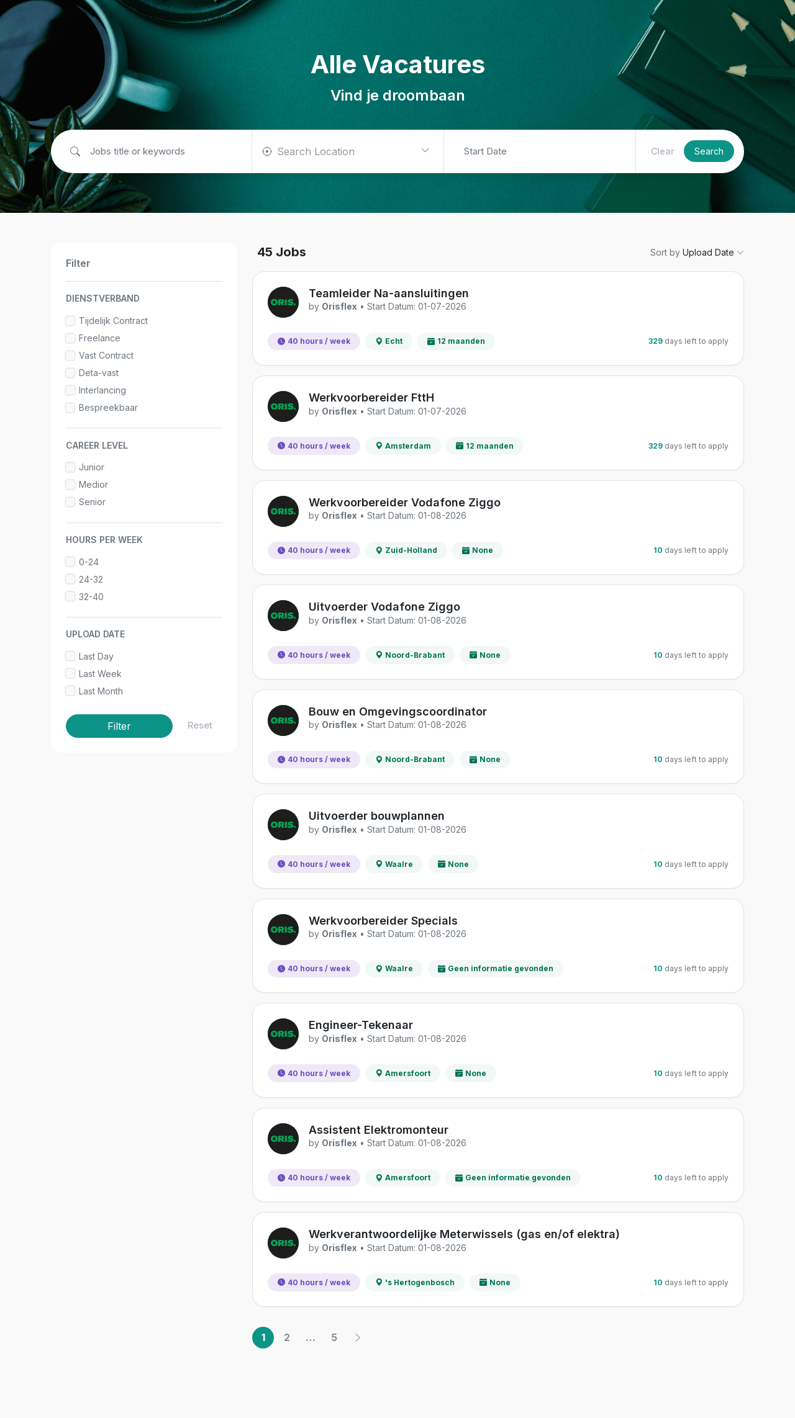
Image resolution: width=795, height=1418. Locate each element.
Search (709, 151)
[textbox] (319, 151)
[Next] (357, 1337)
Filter (119, 726)
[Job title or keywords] (156, 152)
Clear (662, 151)
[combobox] (347, 151)
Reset (200, 725)
